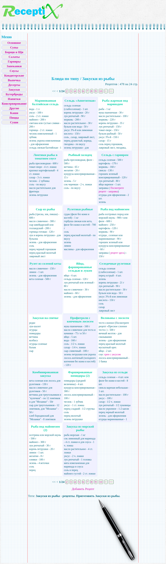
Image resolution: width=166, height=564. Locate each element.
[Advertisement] (61, 52)
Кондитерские (14, 75)
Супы (14, 47)
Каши (14, 113)
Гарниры (14, 61)
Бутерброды (14, 94)
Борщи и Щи (14, 52)
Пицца (14, 117)
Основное (14, 42)
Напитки (14, 99)
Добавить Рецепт (83, 489)
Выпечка (14, 80)
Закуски (14, 89)
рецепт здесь (117, 252)
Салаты (14, 56)
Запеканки (14, 66)
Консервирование (14, 103)
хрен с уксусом (112, 354)
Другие (14, 108)
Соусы (14, 71)
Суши (14, 122)
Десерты (14, 85)
